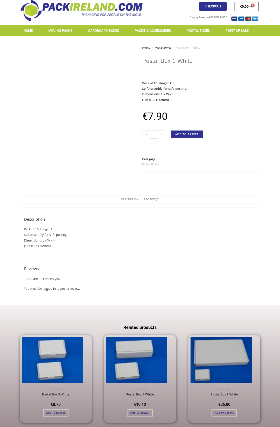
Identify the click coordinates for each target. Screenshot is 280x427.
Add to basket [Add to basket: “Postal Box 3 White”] (55, 412)
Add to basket (187, 134)
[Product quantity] (154, 134)
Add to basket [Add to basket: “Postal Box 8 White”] (224, 412)
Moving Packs (60, 31)
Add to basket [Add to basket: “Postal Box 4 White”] (139, 412)
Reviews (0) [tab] (151, 199)
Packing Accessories (153, 31)
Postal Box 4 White (140, 394)
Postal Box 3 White (56, 394)
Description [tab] (130, 199)
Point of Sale (237, 31)
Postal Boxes (198, 31)
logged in (49, 288)
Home (28, 31)
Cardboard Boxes (103, 31)
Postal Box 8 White (224, 394)
